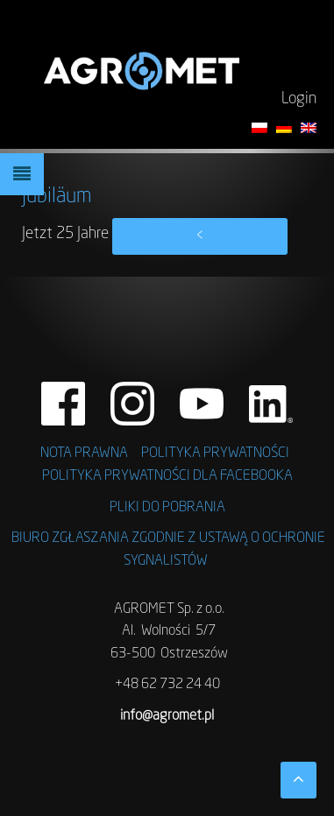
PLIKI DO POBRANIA (167, 508)
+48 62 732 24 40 (167, 685)
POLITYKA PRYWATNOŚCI (215, 454)
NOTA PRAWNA (84, 454)
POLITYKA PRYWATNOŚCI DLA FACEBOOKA (167, 476)
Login (298, 99)
